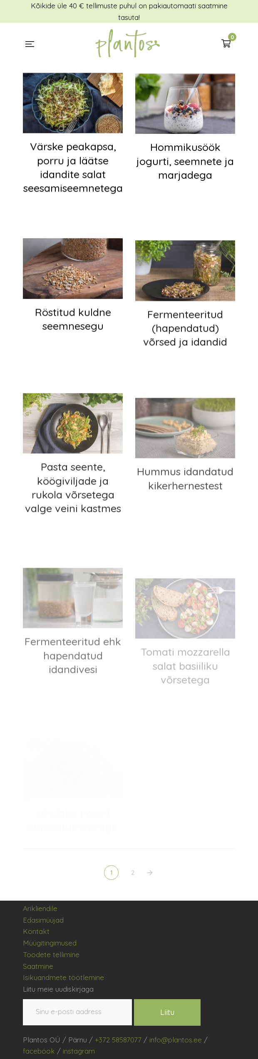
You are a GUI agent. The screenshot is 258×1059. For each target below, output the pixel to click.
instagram (79, 1051)
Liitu (167, 1012)
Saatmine (38, 966)
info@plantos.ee (175, 1039)
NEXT (150, 873)
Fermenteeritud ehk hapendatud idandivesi (73, 675)
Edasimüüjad (43, 920)
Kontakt (36, 931)
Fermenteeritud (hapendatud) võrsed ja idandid (185, 338)
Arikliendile (40, 908)
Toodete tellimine (51, 954)
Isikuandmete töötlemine (63, 977)
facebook (39, 1051)
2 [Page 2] (133, 873)
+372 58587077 (118, 1039)
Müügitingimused (50, 942)
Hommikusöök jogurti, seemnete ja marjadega (185, 165)
